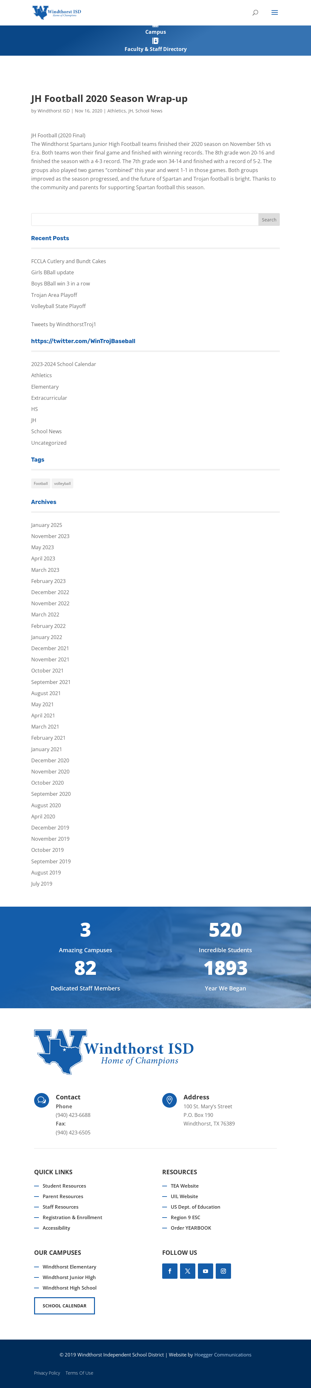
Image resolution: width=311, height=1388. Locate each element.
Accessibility (56, 1228)
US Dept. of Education (196, 1207)
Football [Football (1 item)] (41, 483)
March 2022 (45, 614)
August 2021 (46, 693)
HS (34, 409)
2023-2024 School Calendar (63, 364)
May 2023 (42, 547)
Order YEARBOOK (191, 1228)
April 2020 (43, 816)
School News (149, 111)
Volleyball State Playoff (58, 306)
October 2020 (47, 782)
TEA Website (185, 1186)
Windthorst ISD (54, 111)
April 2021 (43, 715)
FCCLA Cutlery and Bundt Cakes (68, 261)
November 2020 (50, 771)
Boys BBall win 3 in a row (60, 283)
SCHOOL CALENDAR (64, 1306)
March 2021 (45, 726)
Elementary (45, 386)
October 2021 (47, 670)
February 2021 (48, 737)
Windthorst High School (70, 1287)
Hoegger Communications (222, 1354)
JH (130, 111)
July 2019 (41, 883)
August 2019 (46, 872)
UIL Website (184, 1196)
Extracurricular (49, 397)
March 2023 (45, 569)
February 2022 (48, 625)
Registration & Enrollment (72, 1217)
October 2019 (47, 849)
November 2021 (50, 659)
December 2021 (50, 648)
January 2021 (46, 749)
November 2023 (50, 536)
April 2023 (43, 558)
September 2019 (51, 861)
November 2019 (50, 838)
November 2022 (50, 603)
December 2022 (50, 592)
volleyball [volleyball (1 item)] (62, 483)
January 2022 (46, 637)
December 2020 (50, 760)
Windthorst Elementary (69, 1266)
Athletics (116, 111)
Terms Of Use (79, 1373)
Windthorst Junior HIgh (69, 1277)
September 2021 (51, 682)
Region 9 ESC (185, 1217)
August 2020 (46, 805)
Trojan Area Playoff (54, 294)
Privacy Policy (47, 1373)
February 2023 (48, 581)
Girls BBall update (52, 272)
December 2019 (50, 827)
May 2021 (42, 704)
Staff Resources (60, 1207)
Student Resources (64, 1186)
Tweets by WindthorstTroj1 (63, 324)
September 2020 (51, 793)
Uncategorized (49, 442)
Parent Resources (63, 1196)
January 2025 (46, 525)
